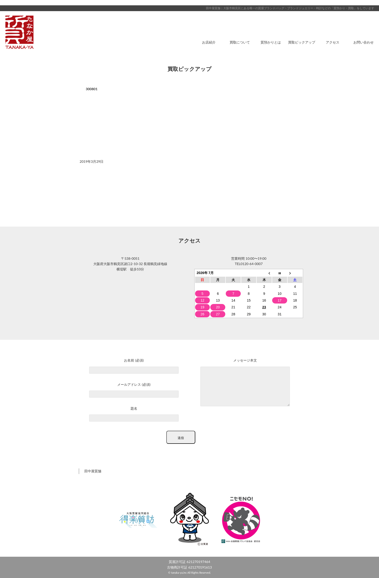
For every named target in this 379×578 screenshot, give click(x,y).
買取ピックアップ (301, 42)
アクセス (332, 42)
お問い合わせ (363, 42)
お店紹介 (209, 42)
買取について (240, 42)
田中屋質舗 (92, 471)
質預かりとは (271, 42)
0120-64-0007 (252, 264)
